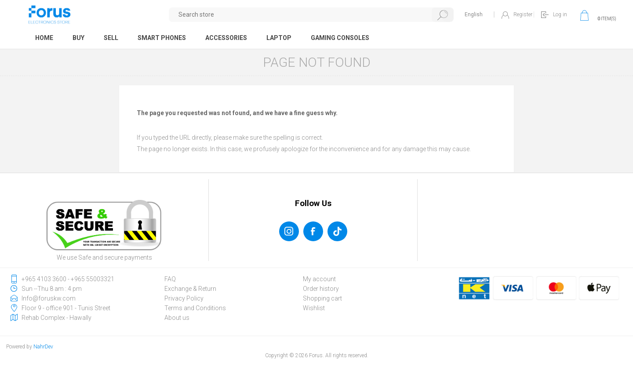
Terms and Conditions (195, 308)
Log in (560, 14)
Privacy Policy (184, 298)
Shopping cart (322, 298)
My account (319, 279)
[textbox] (311, 14)
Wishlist (314, 308)
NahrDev (43, 347)
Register (522, 14)
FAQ (170, 279)
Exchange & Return (190, 288)
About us (176, 317)
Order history (321, 288)
